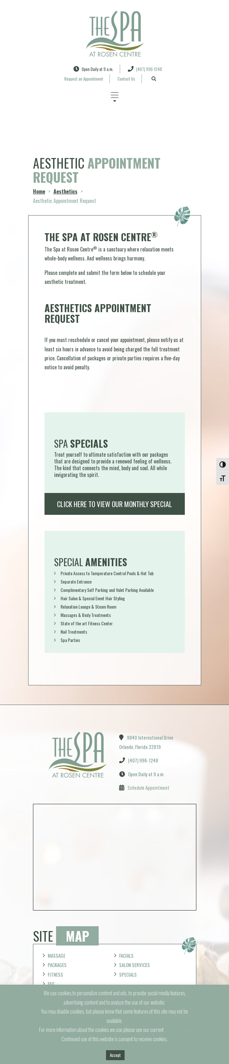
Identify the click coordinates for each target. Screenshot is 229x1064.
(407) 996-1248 (145, 69)
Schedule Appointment (148, 787)
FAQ (51, 983)
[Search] (154, 79)
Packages (57, 964)
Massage (56, 955)
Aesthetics (65, 191)
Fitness (55, 974)
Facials (126, 955)
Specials (128, 974)
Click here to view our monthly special (114, 504)
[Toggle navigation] (114, 95)
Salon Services (134, 964)
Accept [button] (115, 1055)
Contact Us (126, 78)
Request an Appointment (83, 78)
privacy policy (177, 1029)
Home (39, 191)
